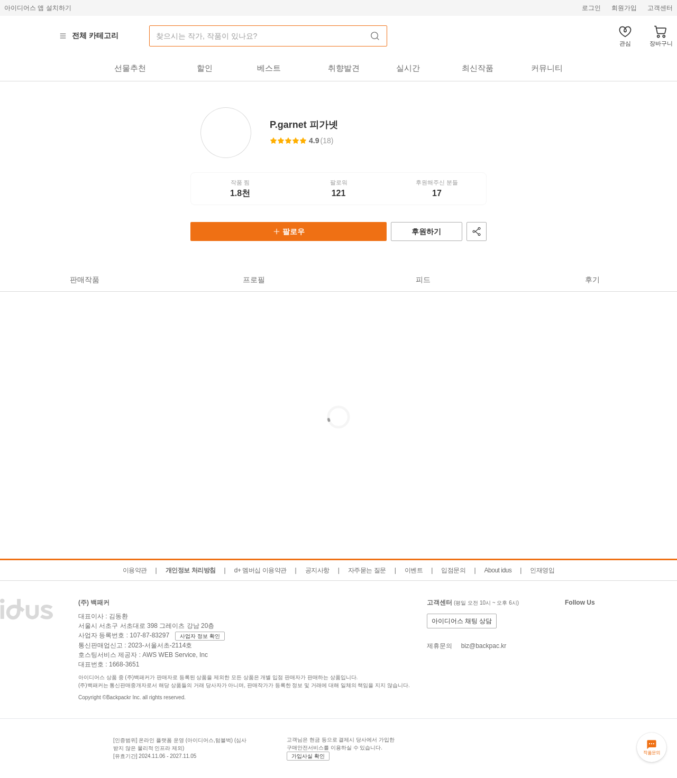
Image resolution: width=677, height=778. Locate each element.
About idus (498, 570)
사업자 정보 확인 (200, 636)
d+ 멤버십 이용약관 (260, 570)
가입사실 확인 (308, 756)
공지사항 (317, 570)
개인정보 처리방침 (191, 570)
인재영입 (542, 570)
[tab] (129, 68)
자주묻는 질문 (367, 570)
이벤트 (414, 570)
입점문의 (453, 570)
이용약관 (135, 570)
